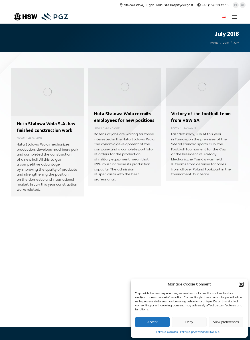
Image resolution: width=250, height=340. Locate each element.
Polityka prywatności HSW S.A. (200, 332)
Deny (189, 322)
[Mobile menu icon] (234, 16)
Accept (152, 322)
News (21, 138)
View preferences (226, 322)
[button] (241, 284)
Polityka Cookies (167, 332)
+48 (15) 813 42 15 (212, 5)
